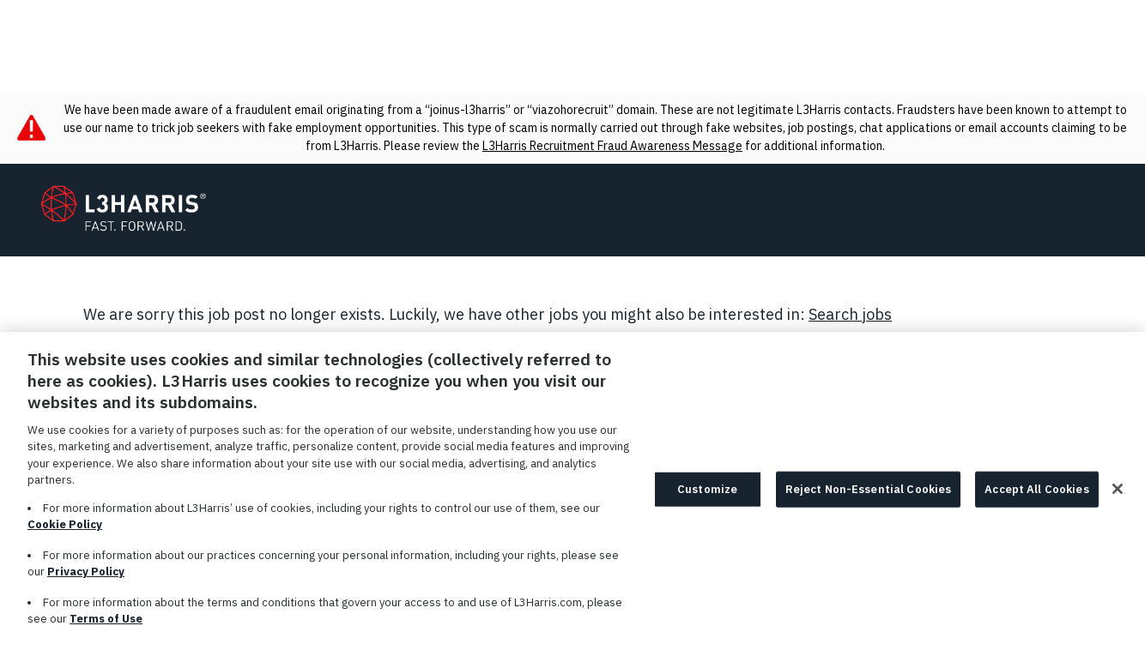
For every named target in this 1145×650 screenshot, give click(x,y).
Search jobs (850, 314)
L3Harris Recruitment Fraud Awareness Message (612, 145)
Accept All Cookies (1036, 499)
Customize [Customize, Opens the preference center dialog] (707, 499)
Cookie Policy (64, 534)
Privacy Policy (85, 582)
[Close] (1117, 499)
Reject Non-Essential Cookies (868, 499)
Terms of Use (106, 629)
